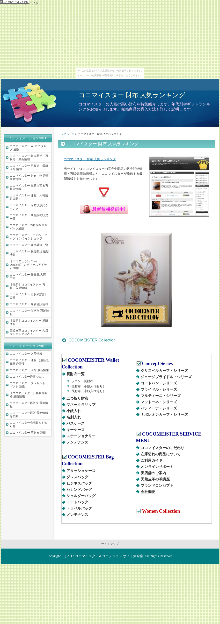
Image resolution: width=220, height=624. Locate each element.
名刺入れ (73, 417)
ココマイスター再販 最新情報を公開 (29, 414)
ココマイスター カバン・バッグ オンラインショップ (28, 236)
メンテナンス (77, 442)
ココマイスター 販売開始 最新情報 (29, 253)
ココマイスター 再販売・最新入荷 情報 (29, 167)
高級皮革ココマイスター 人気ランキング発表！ (29, 332)
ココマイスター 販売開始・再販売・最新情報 (29, 157)
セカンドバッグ (79, 490)
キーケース (75, 430)
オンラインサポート (157, 467)
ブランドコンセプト (157, 485)
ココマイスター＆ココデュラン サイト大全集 (109, 556)
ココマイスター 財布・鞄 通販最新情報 (29, 177)
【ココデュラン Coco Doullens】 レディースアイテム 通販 (28, 265)
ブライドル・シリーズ (159, 389)
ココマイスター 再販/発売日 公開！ (28, 296)
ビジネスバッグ (79, 483)
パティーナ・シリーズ (159, 408)
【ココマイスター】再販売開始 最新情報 (28, 394)
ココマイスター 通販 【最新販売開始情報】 (29, 362)
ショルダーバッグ (80, 496)
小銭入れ (73, 411)
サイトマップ (110, 544)
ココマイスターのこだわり (162, 448)
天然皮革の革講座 (155, 479)
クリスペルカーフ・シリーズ (164, 371)
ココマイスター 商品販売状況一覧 (29, 217)
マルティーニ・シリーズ (161, 396)
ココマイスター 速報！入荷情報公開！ (29, 197)
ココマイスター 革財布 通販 (28, 432)
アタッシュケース (80, 471)
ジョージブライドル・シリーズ (166, 377)
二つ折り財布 (77, 398)
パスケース (75, 423)
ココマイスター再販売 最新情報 (29, 404)
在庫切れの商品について (161, 454)
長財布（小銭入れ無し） (88, 391)
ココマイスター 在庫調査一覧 (29, 245)
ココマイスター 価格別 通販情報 (29, 312)
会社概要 (148, 492)
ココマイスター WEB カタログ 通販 (28, 147)
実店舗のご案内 (153, 473)
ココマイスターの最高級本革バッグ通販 (28, 226)
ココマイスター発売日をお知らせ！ (28, 424)
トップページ (66, 133)
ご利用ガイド (151, 460)
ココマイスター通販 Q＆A (27, 376)
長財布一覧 (75, 374)
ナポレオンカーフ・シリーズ (164, 414)
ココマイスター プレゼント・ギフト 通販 (29, 384)
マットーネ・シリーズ (159, 402)
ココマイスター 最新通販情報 (29, 304)
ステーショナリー (80, 436)
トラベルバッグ (79, 508)
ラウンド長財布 (82, 381)
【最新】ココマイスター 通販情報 (29, 322)
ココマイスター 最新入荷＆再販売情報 (29, 187)
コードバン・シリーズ (159, 383)
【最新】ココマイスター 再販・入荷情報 (27, 286)
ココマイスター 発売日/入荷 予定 (28, 276)
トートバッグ (77, 502)
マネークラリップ (80, 405)
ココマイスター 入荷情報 (26, 353)
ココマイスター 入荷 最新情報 (29, 370)
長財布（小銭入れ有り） (88, 386)
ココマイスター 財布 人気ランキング (132, 95)
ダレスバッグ (77, 477)
